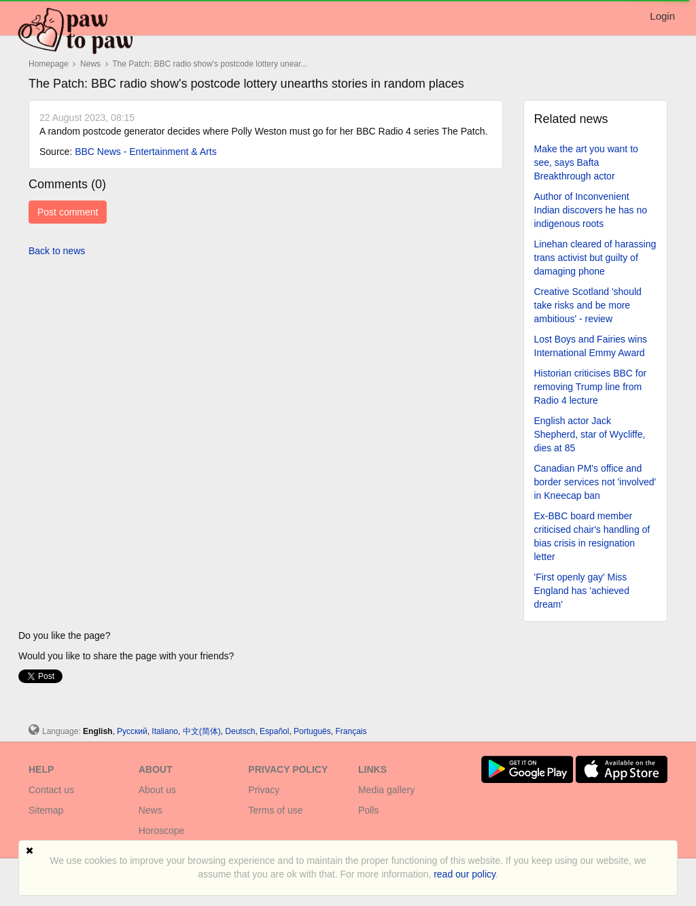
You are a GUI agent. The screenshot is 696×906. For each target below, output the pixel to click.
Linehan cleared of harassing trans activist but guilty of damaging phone (595, 258)
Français (350, 731)
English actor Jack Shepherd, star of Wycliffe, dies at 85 (590, 434)
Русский (132, 731)
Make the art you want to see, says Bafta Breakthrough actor (586, 162)
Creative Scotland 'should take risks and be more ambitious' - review (588, 305)
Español (274, 731)
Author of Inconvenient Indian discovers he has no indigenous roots (591, 210)
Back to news (57, 250)
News (91, 64)
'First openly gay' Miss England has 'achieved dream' (581, 591)
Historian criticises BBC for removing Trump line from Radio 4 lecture (590, 387)
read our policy (464, 874)
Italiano (165, 731)
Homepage (49, 64)
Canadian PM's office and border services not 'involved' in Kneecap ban (595, 482)
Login (662, 16)
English (97, 731)
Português (312, 731)
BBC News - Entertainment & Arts (146, 151)
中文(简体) (202, 731)
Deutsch (240, 731)
